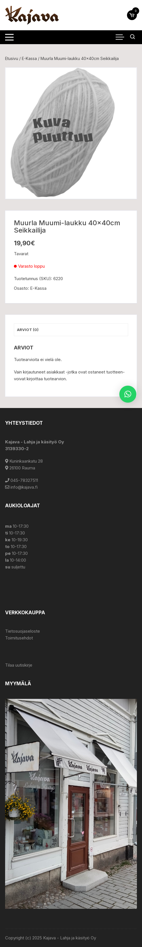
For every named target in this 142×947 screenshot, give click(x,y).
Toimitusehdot (19, 638)
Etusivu (11, 58)
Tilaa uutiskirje (18, 665)
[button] (127, 394)
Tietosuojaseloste (22, 631)
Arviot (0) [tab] (28, 329)
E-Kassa (29, 58)
